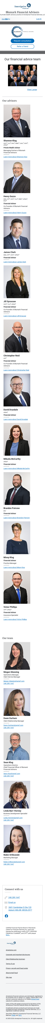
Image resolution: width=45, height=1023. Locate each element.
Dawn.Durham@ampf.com (13, 725)
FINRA (13, 1015)
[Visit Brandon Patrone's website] (17, 488)
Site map (9, 977)
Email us (12, 902)
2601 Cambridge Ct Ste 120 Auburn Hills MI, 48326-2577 (20, 908)
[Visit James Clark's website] (17, 232)
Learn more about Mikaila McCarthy (17, 468)
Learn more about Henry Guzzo (15, 213)
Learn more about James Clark (15, 262)
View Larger (32, 89)
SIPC (20, 1015)
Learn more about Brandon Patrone (17, 518)
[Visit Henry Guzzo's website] (17, 176)
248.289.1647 (9, 683)
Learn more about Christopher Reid (16, 370)
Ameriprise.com (11, 950)
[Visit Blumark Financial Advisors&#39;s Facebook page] (6, 916)
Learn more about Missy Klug (14, 567)
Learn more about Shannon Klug (15, 157)
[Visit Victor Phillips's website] (17, 587)
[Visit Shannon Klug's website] (17, 121)
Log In (38, 19)
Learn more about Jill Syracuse (15, 316)
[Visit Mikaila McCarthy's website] (17, 439)
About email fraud (12, 973)
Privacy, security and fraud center (17, 968)
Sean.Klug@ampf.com (12, 774)
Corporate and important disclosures (18, 954)
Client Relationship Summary (15, 959)
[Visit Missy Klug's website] (17, 537)
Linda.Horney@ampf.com (13, 818)
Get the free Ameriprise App (24, 989)
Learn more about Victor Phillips (15, 619)
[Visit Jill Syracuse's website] (17, 281)
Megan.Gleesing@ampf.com (14, 681)
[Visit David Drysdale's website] (17, 390)
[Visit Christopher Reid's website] (17, 335)
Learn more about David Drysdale (16, 419)
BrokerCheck (35, 999)
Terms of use (10, 964)
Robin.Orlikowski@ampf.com (14, 862)
